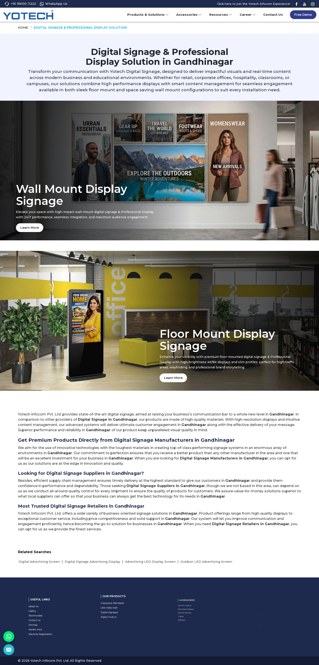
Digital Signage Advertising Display (92, 562)
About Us (43, 612)
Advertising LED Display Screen (150, 562)
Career (248, 14)
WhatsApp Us (53, 4)
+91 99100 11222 (20, 3)
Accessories (189, 14)
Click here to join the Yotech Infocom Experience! (253, 3)
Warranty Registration (46, 625)
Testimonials (44, 616)
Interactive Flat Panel (118, 605)
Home (23, 28)
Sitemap (43, 620)
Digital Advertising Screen (39, 562)
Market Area (44, 622)
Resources (220, 14)
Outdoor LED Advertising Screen (206, 562)
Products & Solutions (148, 14)
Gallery (42, 614)
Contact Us (273, 14)
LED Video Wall (117, 607)
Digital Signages (117, 609)
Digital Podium (116, 611)
